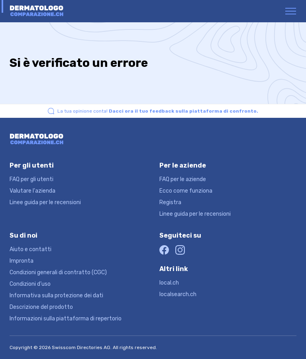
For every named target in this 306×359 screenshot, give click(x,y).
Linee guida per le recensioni (45, 202)
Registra (170, 202)
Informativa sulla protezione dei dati (56, 295)
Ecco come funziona (185, 190)
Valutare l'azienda (32, 190)
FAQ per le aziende (182, 179)
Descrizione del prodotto (41, 307)
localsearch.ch (177, 294)
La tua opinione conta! (157, 111)
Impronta (21, 261)
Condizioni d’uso (30, 284)
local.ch (169, 282)
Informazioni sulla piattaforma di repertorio (66, 318)
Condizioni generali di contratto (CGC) (58, 272)
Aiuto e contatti (30, 249)
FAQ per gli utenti (31, 179)
